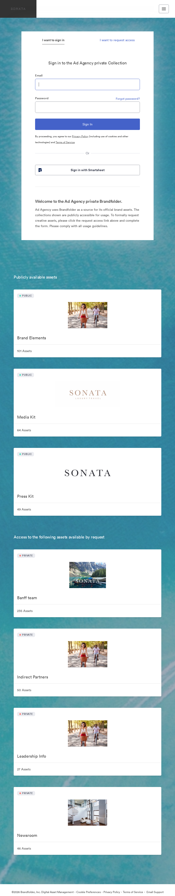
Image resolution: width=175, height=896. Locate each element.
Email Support (155, 892)
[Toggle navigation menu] (164, 9)
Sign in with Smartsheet (71, 170)
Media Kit (26, 417)
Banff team (27, 597)
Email (38, 75)
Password (42, 98)
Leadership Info (31, 756)
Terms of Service (65, 142)
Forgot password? (128, 99)
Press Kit (25, 496)
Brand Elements (31, 337)
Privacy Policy (80, 136)
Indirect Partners (32, 677)
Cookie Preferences (88, 892)
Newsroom (27, 835)
